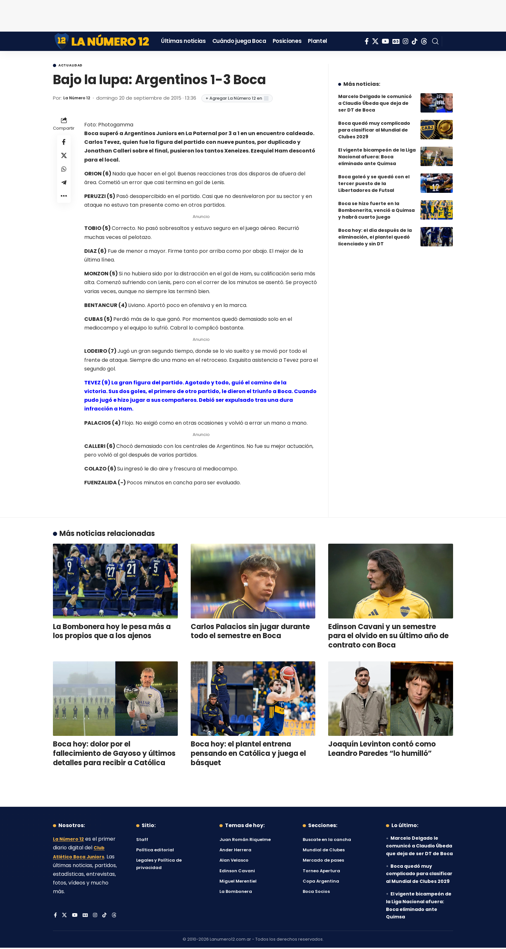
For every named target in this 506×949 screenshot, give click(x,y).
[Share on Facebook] (64, 144)
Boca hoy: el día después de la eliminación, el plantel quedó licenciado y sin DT (375, 232)
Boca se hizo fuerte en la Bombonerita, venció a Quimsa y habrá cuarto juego (376, 205)
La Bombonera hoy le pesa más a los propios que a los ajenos (112, 632)
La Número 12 (79, 99)
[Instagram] (405, 41)
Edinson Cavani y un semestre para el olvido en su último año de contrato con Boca (388, 637)
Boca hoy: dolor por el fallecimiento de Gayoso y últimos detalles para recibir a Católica (114, 754)
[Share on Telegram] (64, 190)
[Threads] (424, 41)
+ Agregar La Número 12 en (243, 99)
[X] (375, 41)
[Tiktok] (414, 41)
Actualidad (76, 66)
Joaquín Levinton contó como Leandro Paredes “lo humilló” (382, 750)
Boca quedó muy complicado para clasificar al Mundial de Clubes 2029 (374, 125)
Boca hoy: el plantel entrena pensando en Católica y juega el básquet (248, 754)
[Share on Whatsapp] (64, 175)
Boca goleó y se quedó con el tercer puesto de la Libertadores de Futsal (374, 179)
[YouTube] (385, 41)
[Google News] (396, 41)
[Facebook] (366, 41)
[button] (435, 41)
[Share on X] (64, 159)
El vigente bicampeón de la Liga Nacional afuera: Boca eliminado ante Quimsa (377, 152)
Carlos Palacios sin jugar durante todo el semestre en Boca (250, 632)
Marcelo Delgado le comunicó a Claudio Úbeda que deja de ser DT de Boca (375, 98)
